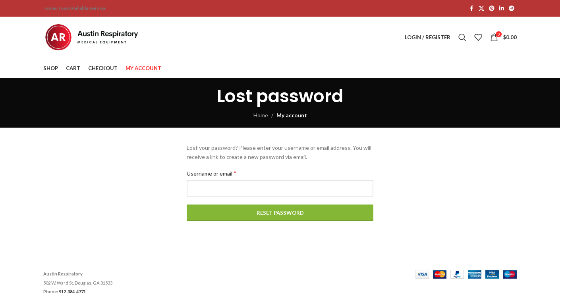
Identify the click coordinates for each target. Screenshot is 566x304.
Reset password (280, 213)
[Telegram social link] (511, 8)
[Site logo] (93, 36)
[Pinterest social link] (492, 8)
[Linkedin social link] (501, 8)
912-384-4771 (72, 291)
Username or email (211, 173)
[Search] (462, 37)
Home (260, 115)
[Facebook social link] (471, 8)
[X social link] (481, 8)
